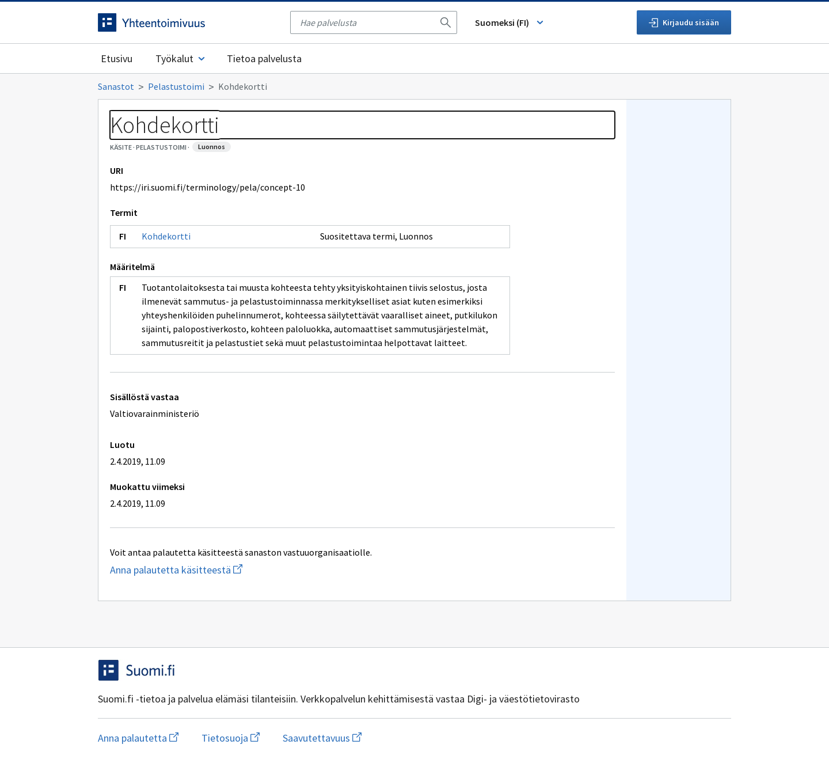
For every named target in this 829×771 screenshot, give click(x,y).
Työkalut (181, 58)
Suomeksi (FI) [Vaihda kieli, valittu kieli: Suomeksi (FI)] (510, 22)
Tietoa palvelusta (264, 58)
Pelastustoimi (176, 86)
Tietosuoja (230, 738)
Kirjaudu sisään (684, 22)
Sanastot (116, 86)
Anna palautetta (138, 738)
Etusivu (116, 58)
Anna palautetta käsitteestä (222, 570)
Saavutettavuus (322, 738)
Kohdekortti (166, 236)
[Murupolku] (414, 86)
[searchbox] (367, 22)
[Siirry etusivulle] (188, 22)
